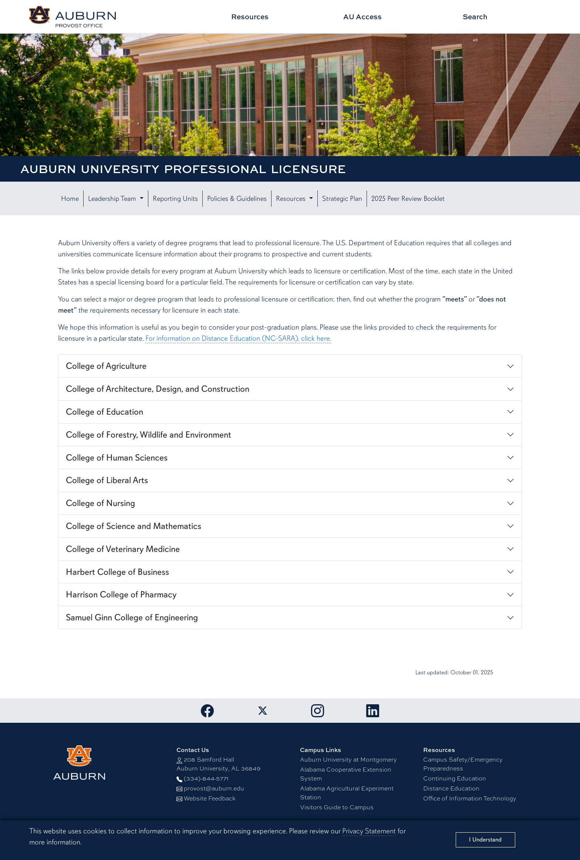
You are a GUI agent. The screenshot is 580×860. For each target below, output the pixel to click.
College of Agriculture (106, 365)
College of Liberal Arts (107, 480)
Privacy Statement (369, 831)
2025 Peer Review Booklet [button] (408, 198)
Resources (250, 16)
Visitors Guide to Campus (337, 807)
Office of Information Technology (469, 798)
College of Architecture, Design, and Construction (157, 388)
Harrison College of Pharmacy (121, 594)
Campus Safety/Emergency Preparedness (463, 763)
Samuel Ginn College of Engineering (132, 617)
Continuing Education (454, 778)
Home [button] (70, 198)
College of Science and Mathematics (133, 526)
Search (475, 16)
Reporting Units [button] (175, 198)
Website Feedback (210, 798)
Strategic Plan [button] (342, 198)
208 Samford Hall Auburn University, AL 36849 (218, 763)
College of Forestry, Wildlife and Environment (148, 434)
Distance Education (451, 788)
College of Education (104, 411)
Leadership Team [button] (113, 198)
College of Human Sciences (117, 457)
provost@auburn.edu (214, 788)
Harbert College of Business (117, 571)
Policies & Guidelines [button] (237, 198)
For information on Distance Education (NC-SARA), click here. (238, 338)
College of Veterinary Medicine (123, 548)
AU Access (362, 16)
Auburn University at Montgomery (348, 759)
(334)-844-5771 (206, 778)
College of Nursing (100, 503)
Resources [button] (291, 198)
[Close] (485, 839)
